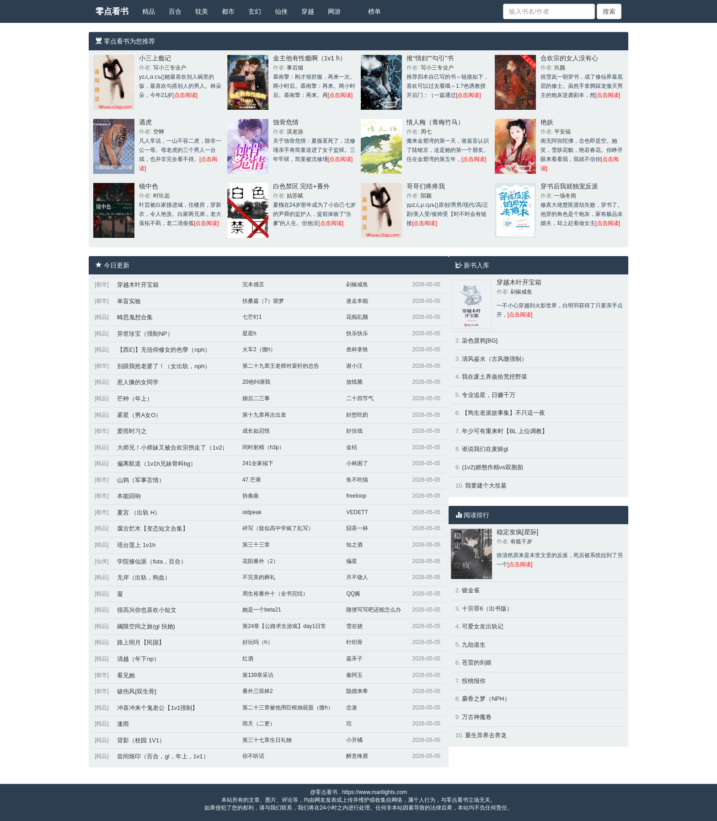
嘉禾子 (354, 658)
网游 (334, 11)
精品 (148, 11)
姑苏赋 (295, 196)
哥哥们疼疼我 (426, 186)
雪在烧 (354, 626)
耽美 (201, 11)
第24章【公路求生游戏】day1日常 (284, 626)
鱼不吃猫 (357, 480)
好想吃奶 (357, 415)
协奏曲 (250, 496)
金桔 (351, 447)
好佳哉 (354, 431)
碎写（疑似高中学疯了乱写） (278, 528)
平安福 (562, 132)
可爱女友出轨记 (482, 626)
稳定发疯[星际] (518, 532)
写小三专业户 (169, 67)
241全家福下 (257, 463)
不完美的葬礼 (258, 577)
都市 (228, 11)
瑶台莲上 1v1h (136, 545)
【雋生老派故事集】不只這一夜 (503, 412)
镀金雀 (471, 590)
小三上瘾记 (155, 58)
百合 (175, 11)
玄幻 (254, 11)
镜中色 (148, 186)
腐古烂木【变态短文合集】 (152, 528)
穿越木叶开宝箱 (138, 284)
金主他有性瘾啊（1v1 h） (309, 58)
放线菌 (354, 382)
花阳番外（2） (260, 561)
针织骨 (354, 642)
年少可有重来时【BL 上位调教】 (505, 431)
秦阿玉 (354, 675)
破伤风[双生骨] (136, 691)
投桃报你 (474, 680)
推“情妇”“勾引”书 (430, 58)
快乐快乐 (357, 333)
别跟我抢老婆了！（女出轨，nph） (163, 366)
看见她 (126, 675)
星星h (249, 333)
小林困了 (357, 463)
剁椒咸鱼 (357, 284)
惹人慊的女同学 (138, 382)
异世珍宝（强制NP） (145, 333)
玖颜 (559, 67)
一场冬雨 (565, 196)
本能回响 (129, 496)
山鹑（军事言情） (141, 480)
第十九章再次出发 (264, 415)
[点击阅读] (185, 95)
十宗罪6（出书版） (487, 608)
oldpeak (252, 512)
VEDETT (357, 512)
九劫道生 (474, 644)
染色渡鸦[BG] (480, 340)
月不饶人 (357, 577)
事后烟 (295, 67)
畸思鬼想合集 (135, 317)
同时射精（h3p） (263, 447)
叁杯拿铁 (357, 349)
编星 (351, 561)
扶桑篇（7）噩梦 (263, 301)
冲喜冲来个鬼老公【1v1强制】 (157, 707)
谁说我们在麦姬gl (485, 448)
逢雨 (123, 723)
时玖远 (161, 196)
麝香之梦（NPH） (486, 698)
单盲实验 (129, 301)
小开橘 (354, 740)
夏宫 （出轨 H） (139, 512)
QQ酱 (353, 593)
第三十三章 (256, 545)
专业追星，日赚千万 (488, 395)
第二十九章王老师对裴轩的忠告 (280, 366)
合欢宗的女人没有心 (569, 58)
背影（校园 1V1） (141, 740)
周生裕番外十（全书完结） (275, 593)
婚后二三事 (256, 398)
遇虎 (145, 122)
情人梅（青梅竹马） (435, 122)
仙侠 (281, 11)
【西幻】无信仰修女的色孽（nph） (163, 349)
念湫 (351, 707)
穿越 (307, 11)
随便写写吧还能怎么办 (373, 609)
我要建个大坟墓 (486, 485)
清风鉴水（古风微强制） (494, 358)
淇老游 (295, 132)
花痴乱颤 (357, 317)
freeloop (356, 496)
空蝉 (158, 132)
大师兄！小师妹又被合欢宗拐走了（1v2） (172, 447)
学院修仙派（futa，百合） (152, 561)
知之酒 (354, 545)
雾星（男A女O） (139, 415)
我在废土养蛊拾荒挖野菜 (494, 376)
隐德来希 (357, 691)
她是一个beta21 (261, 609)
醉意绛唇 (357, 756)
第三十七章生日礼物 (267, 740)
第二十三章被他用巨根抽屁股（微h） (287, 707)
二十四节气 (360, 398)
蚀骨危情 (286, 122)
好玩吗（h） (257, 642)
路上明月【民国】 (141, 642)
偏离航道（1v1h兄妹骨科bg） (156, 463)
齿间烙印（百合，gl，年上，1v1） (163, 756)
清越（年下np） (138, 658)
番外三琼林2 (257, 691)
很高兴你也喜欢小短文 (147, 609)
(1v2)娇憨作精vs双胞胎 (492, 467)
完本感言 (253, 284)
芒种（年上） (135, 398)
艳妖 (546, 122)
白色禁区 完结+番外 (301, 186)
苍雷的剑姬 (477, 662)
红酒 (247, 658)
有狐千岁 (521, 541)
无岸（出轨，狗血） (144, 577)
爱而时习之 (132, 431)
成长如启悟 (256, 431)
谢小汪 (354, 366)
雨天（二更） (258, 723)
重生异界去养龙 (486, 735)
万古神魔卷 (477, 717)
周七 (426, 132)
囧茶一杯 (357, 528)
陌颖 (426, 196)
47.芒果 (251, 480)
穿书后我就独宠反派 (569, 186)
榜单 (374, 11)
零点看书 (112, 11)
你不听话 (253, 756)
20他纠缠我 (256, 382)
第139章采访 (257, 675)
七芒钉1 (252, 317)
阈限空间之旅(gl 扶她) (146, 626)
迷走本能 (357, 301)
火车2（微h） (259, 349)
